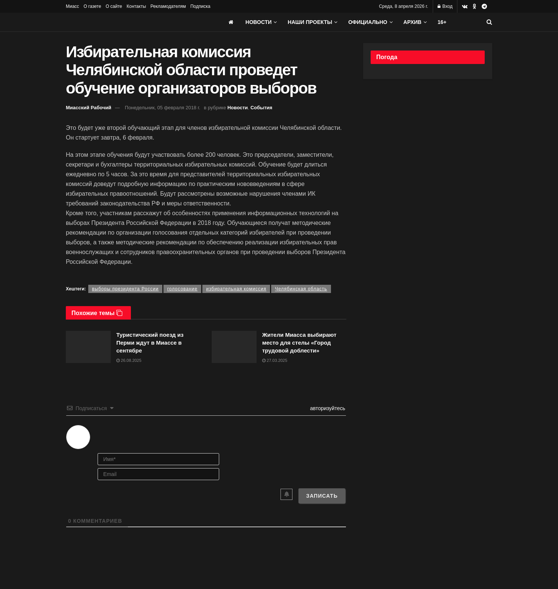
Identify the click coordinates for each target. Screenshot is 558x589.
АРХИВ (412, 22)
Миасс (72, 6)
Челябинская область (301, 289)
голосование (182, 289)
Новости (258, 22)
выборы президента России (125, 289)
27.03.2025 (274, 360)
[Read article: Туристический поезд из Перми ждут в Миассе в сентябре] (88, 347)
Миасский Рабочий (88, 107)
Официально (367, 22)
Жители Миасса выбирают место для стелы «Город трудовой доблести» (299, 343)
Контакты (136, 6)
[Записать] (321, 495)
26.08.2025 (128, 360)
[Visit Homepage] (122, 22)
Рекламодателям (168, 6)
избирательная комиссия (236, 289)
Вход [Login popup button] (445, 6)
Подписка (200, 6)
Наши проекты (310, 22)
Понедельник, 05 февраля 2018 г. (162, 107)
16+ (442, 22)
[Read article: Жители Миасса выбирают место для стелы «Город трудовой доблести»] (234, 347)
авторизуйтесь (327, 408)
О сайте (113, 6)
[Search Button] (489, 22)
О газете (92, 6)
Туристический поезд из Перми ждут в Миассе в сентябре (150, 343)
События (261, 107)
